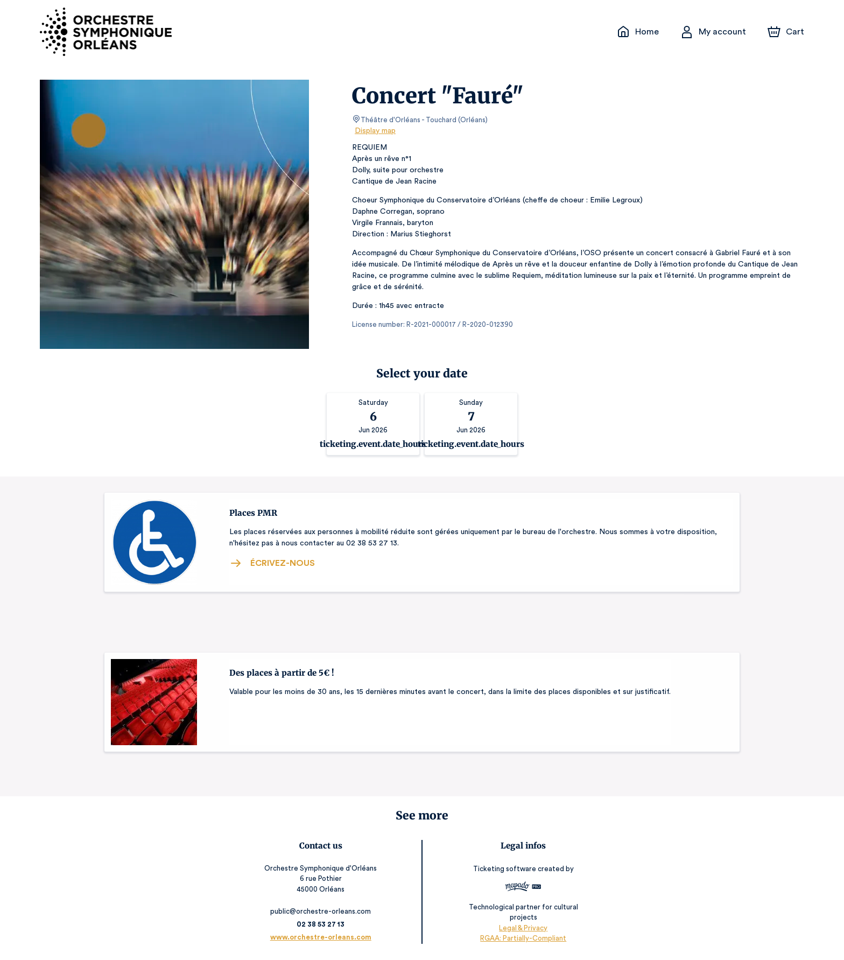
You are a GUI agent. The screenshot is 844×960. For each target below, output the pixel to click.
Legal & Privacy (522, 928)
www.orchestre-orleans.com (322, 937)
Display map (375, 131)
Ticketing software (504, 872)
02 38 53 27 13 (322, 924)
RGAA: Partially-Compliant (522, 938)
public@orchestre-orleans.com (322, 911)
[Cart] (787, 32)
